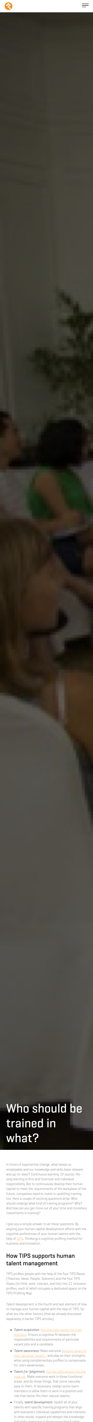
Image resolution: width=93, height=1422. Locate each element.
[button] (85, 6)
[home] (8, 6)
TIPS (20, 1238)
